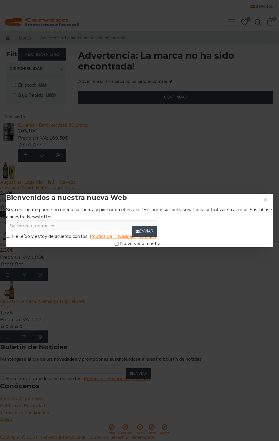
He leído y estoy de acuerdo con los (81, 236)
